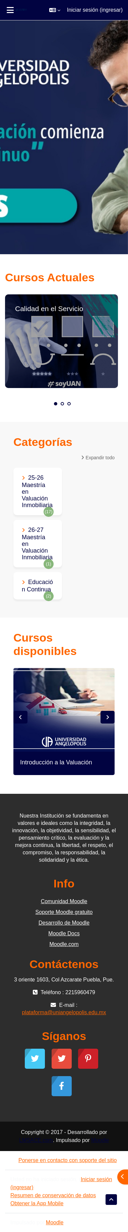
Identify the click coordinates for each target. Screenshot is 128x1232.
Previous (20, 717)
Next (108, 717)
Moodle (100, 1140)
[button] (54, 10)
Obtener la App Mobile (36, 1203)
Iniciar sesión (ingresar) (95, 10)
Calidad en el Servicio (49, 308)
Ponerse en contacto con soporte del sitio (63, 1160)
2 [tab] (62, 403)
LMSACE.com (36, 1140)
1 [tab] (55, 403)
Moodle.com (63, 944)
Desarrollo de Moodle (64, 923)
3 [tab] (69, 403)
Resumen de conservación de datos (53, 1195)
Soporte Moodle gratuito (64, 912)
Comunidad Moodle (64, 901)
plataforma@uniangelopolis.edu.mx (64, 1012)
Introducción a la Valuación (56, 762)
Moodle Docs (63, 933)
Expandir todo (100, 457)
